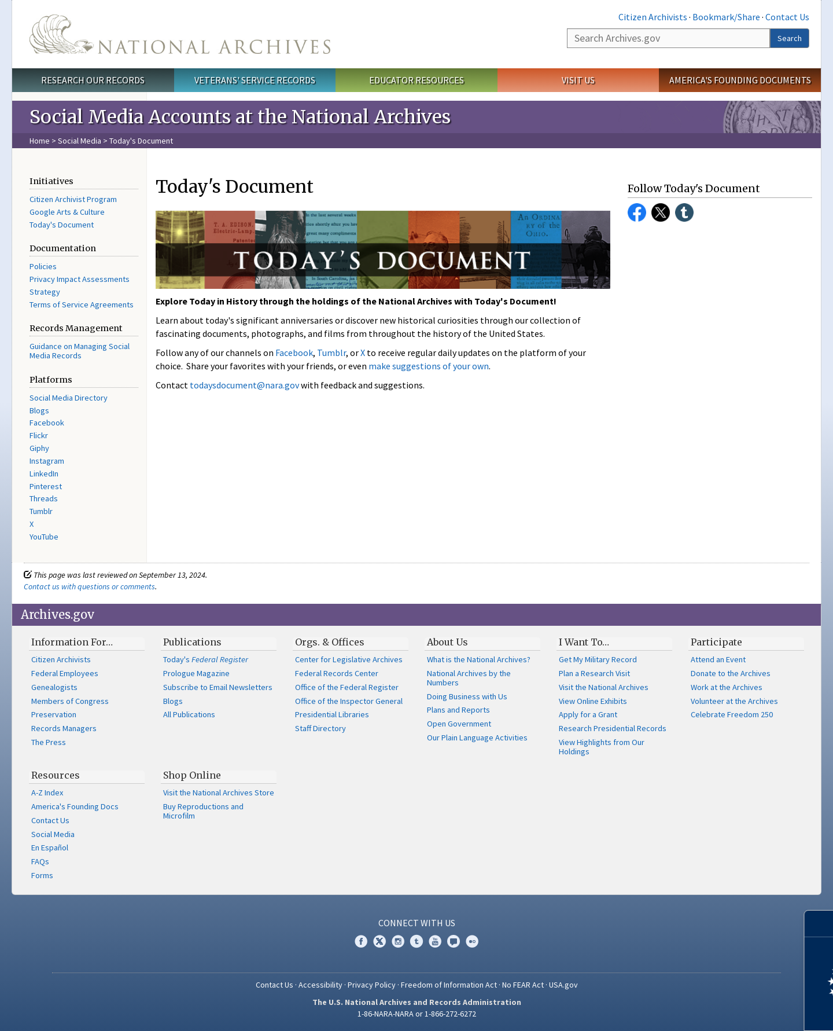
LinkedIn (44, 473)
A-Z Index (47, 792)
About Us (447, 642)
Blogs (39, 410)
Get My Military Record (598, 659)
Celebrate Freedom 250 (732, 714)
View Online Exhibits (593, 701)
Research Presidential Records (612, 728)
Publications (192, 642)
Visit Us (578, 80)
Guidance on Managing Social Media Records (80, 351)
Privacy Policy (372, 984)
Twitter (660, 212)
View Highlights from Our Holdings (601, 747)
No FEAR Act (523, 984)
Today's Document (62, 224)
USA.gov (563, 984)
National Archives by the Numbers (469, 678)
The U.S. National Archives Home (180, 34)
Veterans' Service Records (254, 80)
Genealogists (54, 687)
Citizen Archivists (652, 17)
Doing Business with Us (467, 696)
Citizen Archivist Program (73, 199)
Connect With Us (416, 923)
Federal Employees (64, 673)
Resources (55, 775)
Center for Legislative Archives (349, 659)
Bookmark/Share (726, 17)
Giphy (39, 448)
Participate (716, 642)
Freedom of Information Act (449, 984)
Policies (43, 266)
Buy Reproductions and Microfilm (203, 811)
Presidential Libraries (332, 714)
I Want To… (584, 642)
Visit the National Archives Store (218, 792)
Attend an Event (718, 659)
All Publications (189, 714)
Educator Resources (416, 80)
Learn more (730, 1010)
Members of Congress (70, 701)
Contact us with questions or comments (89, 586)
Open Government (459, 723)
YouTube (44, 536)
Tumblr (41, 511)
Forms (42, 875)
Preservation (53, 714)
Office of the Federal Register (347, 687)
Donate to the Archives (731, 673)
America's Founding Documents (740, 80)
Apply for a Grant (588, 714)
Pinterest (46, 486)
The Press (48, 742)
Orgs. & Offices (329, 642)
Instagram (47, 461)
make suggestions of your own (428, 366)
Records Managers (64, 728)
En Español (49, 847)
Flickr (39, 435)
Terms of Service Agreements (82, 304)
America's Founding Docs (75, 806)
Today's (205, 659)
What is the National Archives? (478, 659)
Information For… (72, 642)
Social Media (79, 140)
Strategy (45, 292)
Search (789, 38)
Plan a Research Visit (594, 673)
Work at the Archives (726, 687)
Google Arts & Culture (67, 212)
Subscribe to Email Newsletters (217, 687)
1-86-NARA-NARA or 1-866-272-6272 (416, 1013)
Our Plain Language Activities (477, 737)
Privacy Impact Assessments (80, 279)
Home (40, 140)
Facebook (47, 422)
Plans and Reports (458, 710)
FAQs (40, 861)
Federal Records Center (336, 673)
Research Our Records (93, 80)
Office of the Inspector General (349, 701)
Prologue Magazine (196, 673)
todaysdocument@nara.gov (244, 385)
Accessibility (320, 984)
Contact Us (787, 17)
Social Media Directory (69, 397)
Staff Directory (320, 728)
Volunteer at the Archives (734, 701)
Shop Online (192, 775)
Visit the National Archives (603, 687)
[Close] (819, 923)
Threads (44, 498)
